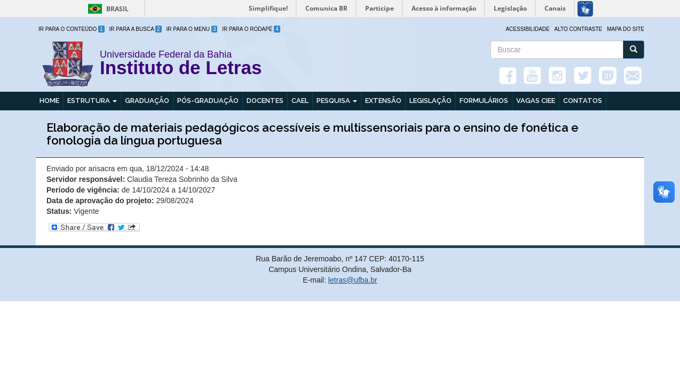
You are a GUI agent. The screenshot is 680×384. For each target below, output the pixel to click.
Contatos (582, 101)
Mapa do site (625, 29)
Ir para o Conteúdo (71, 29)
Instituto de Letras (181, 69)
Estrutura (92, 101)
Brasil (106, 8)
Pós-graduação (208, 101)
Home (49, 101)
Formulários (484, 101)
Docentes (265, 101)
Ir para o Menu (192, 29)
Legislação (430, 101)
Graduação (147, 101)
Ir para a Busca (135, 29)
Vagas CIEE (535, 101)
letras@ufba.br (352, 280)
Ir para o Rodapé (251, 29)
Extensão (383, 101)
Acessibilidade (527, 29)
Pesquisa (337, 101)
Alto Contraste (579, 29)
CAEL (300, 101)
